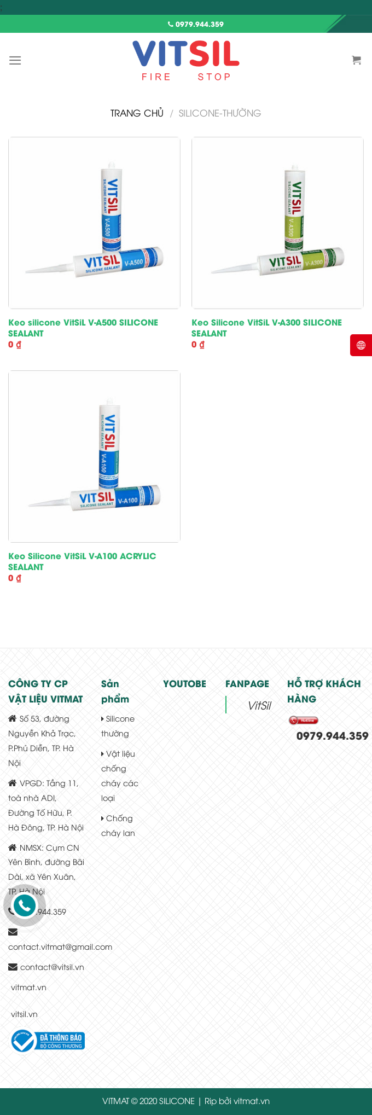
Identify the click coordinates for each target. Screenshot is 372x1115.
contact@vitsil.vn (52, 966)
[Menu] (15, 60)
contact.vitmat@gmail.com (60, 946)
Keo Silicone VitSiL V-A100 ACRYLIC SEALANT (82, 561)
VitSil (258, 704)
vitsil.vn (24, 1013)
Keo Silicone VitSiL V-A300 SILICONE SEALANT (266, 327)
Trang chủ (137, 112)
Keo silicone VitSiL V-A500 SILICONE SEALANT (83, 327)
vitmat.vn (29, 987)
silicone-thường (220, 112)
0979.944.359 (196, 23)
